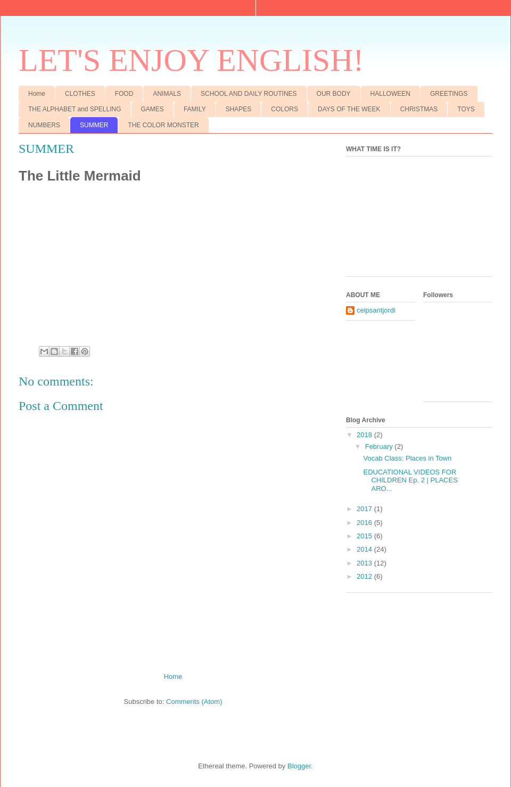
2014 (365, 549)
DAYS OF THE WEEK (349, 109)
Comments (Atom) (194, 702)
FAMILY (195, 109)
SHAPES (239, 109)
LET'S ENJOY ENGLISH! (191, 60)
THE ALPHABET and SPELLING (74, 109)
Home (36, 93)
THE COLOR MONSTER (163, 125)
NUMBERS (44, 125)
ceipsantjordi (376, 310)
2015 (365, 536)
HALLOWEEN (390, 93)
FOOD (124, 93)
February (380, 446)
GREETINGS (449, 93)
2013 (365, 563)
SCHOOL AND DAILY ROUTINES (249, 93)
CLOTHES (80, 93)
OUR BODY (334, 93)
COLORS (284, 109)
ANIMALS (167, 93)
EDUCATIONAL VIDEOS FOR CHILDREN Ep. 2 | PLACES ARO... (410, 480)
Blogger (299, 766)
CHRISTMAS (419, 109)
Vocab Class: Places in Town (407, 458)
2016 (365, 523)
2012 (365, 576)
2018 (365, 435)
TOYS (465, 109)
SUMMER (94, 125)
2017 (365, 509)
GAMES (152, 109)
